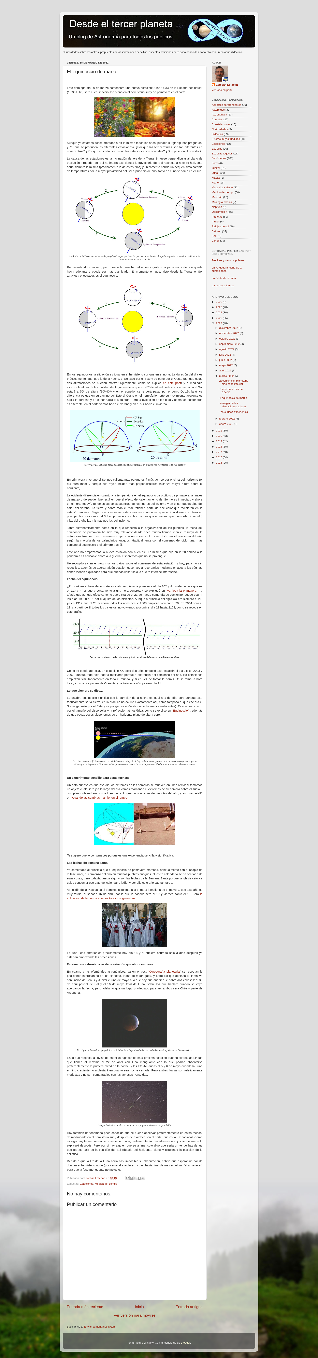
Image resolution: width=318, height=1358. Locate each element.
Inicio (139, 1307)
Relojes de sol (220, 226)
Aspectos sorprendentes (226, 104)
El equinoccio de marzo (233, 397)
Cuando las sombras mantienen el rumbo (99, 797)
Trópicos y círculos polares (228, 260)
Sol (214, 235)
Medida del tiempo (106, 1183)
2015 (219, 462)
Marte (215, 182)
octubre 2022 (227, 338)
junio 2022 (226, 359)
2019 (219, 441)
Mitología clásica (222, 202)
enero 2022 (226, 423)
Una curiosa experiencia (233, 411)
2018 (219, 446)
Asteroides (218, 109)
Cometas (217, 119)
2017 (219, 451)
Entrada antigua (189, 1307)
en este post (172, 383)
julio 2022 (225, 354)
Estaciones (86, 1183)
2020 (219, 435)
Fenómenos (219, 158)
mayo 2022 (226, 365)
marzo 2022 (226, 376)
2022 (219, 323)
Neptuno (217, 206)
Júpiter (216, 167)
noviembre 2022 (229, 333)
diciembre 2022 (229, 327)
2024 (219, 312)
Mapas (216, 177)
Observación (219, 211)
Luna (215, 172)
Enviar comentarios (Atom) (100, 1326)
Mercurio (217, 197)
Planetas (217, 216)
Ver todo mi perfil (222, 90)
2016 (219, 457)
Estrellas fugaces (222, 153)
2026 (219, 301)
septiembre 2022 (229, 343)
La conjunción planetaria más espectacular (233, 382)
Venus (215, 240)
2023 (219, 317)
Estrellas (217, 148)
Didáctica (217, 134)
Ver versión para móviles (135, 1315)
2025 (219, 307)
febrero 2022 (227, 418)
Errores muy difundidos (226, 138)
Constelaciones (221, 124)
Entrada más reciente (85, 1307)
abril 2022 (225, 370)
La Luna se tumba (223, 285)
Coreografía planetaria (164, 971)
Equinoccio (180, 710)
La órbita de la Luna (224, 278)
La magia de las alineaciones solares (232, 405)
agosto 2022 (227, 349)
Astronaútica (219, 114)
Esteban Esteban (227, 84)
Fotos (215, 163)
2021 (219, 430)
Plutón (215, 221)
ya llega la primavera (182, 590)
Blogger (185, 1342)
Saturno (216, 231)
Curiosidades (220, 129)
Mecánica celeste (222, 187)
